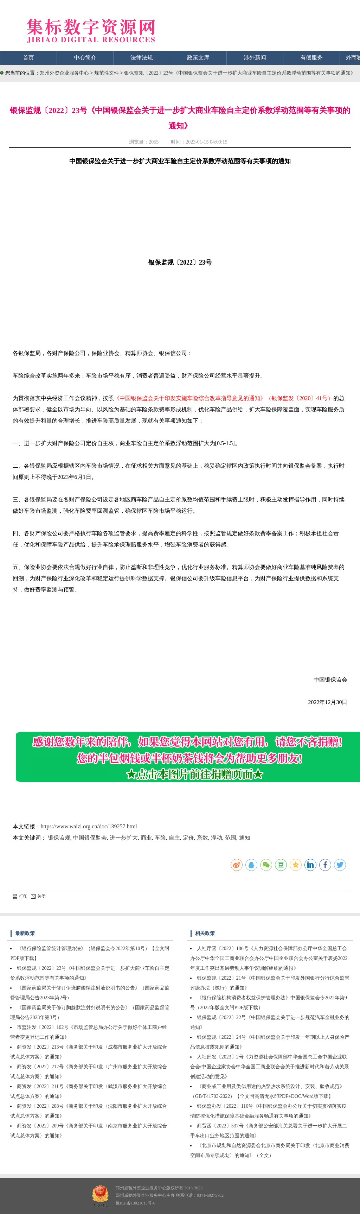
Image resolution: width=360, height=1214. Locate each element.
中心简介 (85, 58)
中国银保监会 (90, 838)
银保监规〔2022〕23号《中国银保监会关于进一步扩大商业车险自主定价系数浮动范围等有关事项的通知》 (239, 73)
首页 (28, 58)
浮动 (216, 838)
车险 (160, 838)
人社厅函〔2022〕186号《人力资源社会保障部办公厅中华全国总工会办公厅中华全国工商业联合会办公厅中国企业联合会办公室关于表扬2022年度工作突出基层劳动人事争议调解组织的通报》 (269, 958)
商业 (146, 838)
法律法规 (141, 58)
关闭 (38, 896)
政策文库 (198, 58)
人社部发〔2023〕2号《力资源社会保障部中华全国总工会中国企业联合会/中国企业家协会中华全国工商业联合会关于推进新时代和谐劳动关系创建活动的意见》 (269, 1066)
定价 (188, 838)
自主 (174, 838)
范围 (230, 838)
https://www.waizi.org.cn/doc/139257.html (89, 826)
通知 (244, 838)
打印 (20, 896)
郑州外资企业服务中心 (64, 73)
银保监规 (59, 838)
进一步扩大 (124, 838)
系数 (202, 838)
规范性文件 (107, 73)
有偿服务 (311, 58)
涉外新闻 (255, 58)
